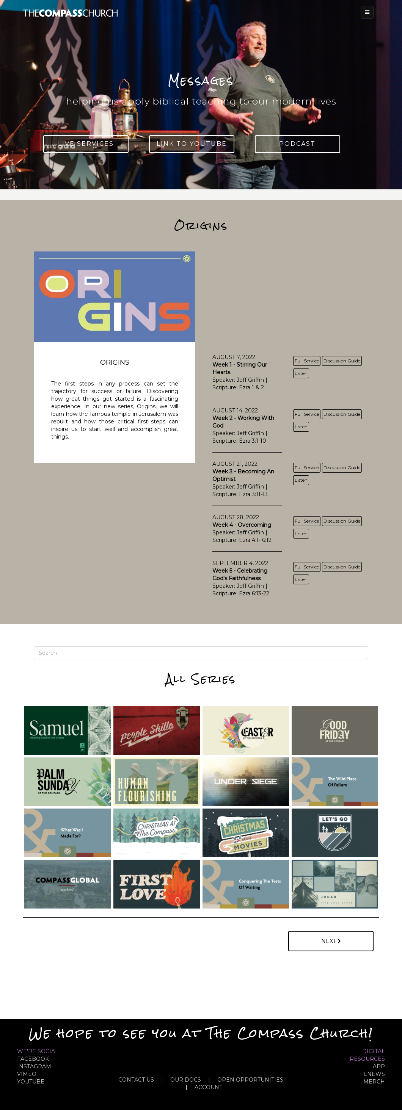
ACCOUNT (208, 1087)
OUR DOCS (185, 1079)
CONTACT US (136, 1079)
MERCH (374, 1081)
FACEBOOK (33, 1058)
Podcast (297, 143)
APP (379, 1066)
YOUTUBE (30, 1081)
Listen (301, 373)
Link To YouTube (192, 143)
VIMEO (26, 1074)
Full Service (307, 361)
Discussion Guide (341, 361)
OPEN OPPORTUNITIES (250, 1079)
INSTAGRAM (34, 1066)
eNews (374, 1074)
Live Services (86, 143)
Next (331, 941)
